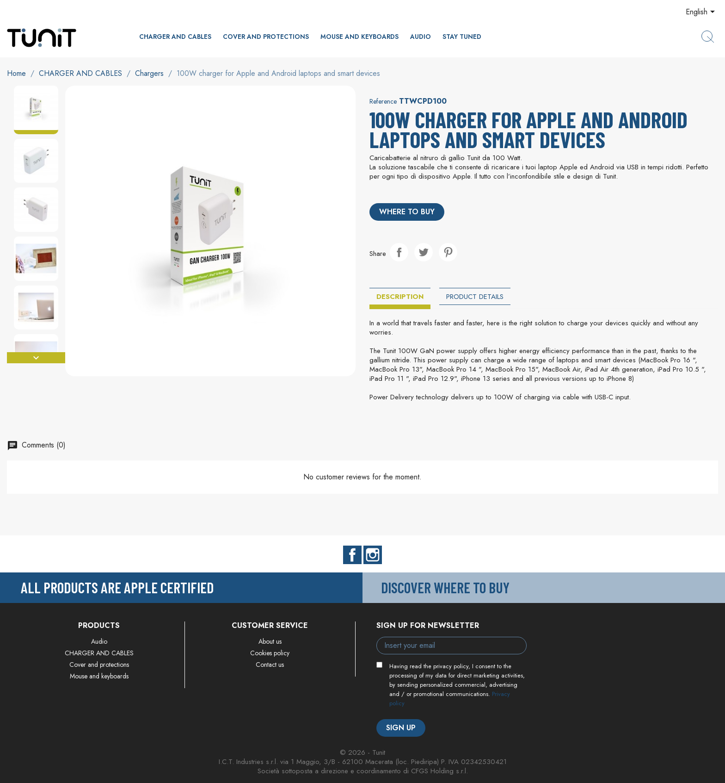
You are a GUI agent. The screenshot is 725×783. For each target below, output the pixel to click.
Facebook (352, 555)
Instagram (372, 555)
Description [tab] (400, 297)
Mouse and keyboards (359, 36)
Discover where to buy (445, 587)
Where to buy (407, 211)
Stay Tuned (461, 36)
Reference (383, 101)
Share (399, 252)
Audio (420, 36)
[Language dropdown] (702, 12)
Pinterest (448, 252)
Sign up (401, 727)
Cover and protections (266, 36)
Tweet (423, 252)
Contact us (270, 664)
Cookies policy (269, 653)
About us (270, 641)
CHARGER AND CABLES (175, 36)
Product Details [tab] (475, 297)
